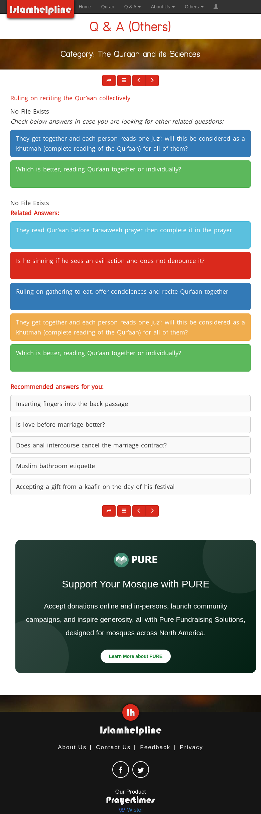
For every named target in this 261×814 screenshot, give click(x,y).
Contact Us (113, 747)
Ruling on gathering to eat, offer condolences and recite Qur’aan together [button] (122, 291)
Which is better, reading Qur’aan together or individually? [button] (98, 169)
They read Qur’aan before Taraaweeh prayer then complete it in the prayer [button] (124, 230)
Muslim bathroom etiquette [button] (55, 466)
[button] (216, 6)
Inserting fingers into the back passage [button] (72, 404)
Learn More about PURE (135, 656)
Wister (130, 810)
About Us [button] (162, 6)
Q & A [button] (132, 6)
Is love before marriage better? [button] (60, 424)
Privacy (191, 747)
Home (85, 6)
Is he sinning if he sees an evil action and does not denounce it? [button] (110, 261)
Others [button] (194, 6)
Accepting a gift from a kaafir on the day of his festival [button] (95, 487)
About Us (72, 747)
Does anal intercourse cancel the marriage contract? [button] (91, 445)
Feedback (155, 747)
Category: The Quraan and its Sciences (131, 55)
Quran (107, 6)
